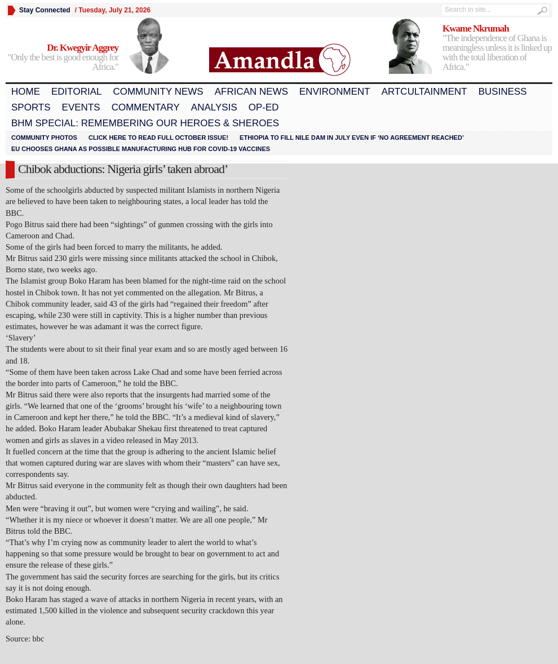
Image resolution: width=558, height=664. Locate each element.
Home (25, 91)
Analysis (214, 107)
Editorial (76, 91)
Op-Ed (264, 107)
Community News (158, 91)
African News (251, 91)
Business (503, 91)
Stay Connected (44, 10)
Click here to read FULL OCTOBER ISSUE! (158, 137)
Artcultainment (424, 91)
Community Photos (44, 137)
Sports (31, 107)
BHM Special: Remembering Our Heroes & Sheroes (145, 123)
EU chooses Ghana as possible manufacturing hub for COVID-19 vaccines (140, 148)
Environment (334, 91)
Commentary (146, 107)
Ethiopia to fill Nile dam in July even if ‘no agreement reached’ (352, 137)
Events (81, 107)
